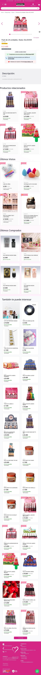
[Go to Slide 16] (28, 34)
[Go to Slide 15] (27, 34)
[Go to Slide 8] (18, 34)
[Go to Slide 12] (23, 34)
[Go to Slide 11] (22, 34)
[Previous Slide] (2, 23)
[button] (38, 8)
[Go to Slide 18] (31, 34)
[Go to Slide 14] (26, 34)
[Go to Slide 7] (17, 34)
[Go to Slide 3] (12, 34)
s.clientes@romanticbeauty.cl (9, 660)
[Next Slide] (39, 23)
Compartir (36, 37)
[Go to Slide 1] (9, 34)
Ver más (20, 638)
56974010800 (10, 0)
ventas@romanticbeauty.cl (9, 658)
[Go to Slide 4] (13, 34)
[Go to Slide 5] (14, 34)
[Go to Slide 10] (21, 34)
